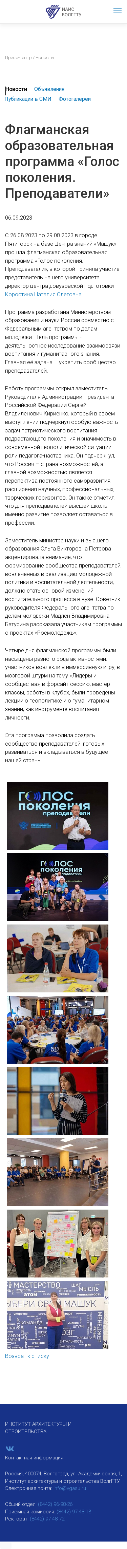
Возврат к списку (27, 1356)
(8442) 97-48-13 (74, 1512)
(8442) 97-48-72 (47, 1519)
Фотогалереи (75, 99)
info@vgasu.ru (70, 1488)
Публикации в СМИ (27, 99)
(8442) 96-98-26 (55, 1504)
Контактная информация (34, 1458)
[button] (6, 1546)
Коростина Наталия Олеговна (43, 294)
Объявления (49, 89)
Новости (16, 89)
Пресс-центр (18, 57)
